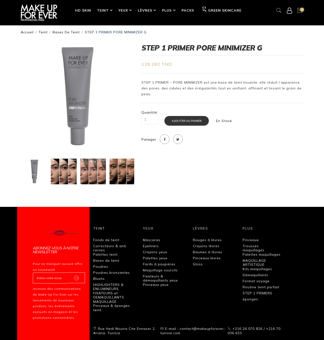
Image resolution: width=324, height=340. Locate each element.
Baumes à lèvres (207, 252)
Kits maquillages (257, 269)
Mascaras (151, 240)
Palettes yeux (155, 258)
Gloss (198, 264)
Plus (167, 10)
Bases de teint (66, 32)
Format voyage (256, 281)
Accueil (27, 32)
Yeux (123, 10)
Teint (103, 10)
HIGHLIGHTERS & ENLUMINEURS (108, 286)
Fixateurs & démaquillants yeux (160, 278)
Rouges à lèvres (207, 240)
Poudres (100, 266)
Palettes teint (105, 254)
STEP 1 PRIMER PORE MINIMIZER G (116, 32)
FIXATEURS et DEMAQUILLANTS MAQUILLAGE (108, 297)
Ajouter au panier (187, 121)
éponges (250, 299)
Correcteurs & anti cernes (109, 248)
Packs (188, 10)
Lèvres (145, 10)
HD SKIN (83, 10)
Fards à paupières (159, 264)
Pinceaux (251, 240)
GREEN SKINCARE (222, 9)
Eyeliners (151, 246)
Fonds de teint (106, 240)
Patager (148, 139)
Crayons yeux (155, 252)
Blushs (99, 278)
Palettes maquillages (262, 254)
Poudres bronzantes (111, 272)
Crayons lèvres (206, 246)
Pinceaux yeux (156, 284)
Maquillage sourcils (160, 270)
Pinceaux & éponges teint (111, 308)
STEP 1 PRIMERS (257, 293)
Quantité (149, 112)
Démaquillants (255, 275)
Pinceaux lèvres (207, 258)
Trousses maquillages (253, 248)
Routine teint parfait (261, 287)
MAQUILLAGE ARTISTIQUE (254, 262)
